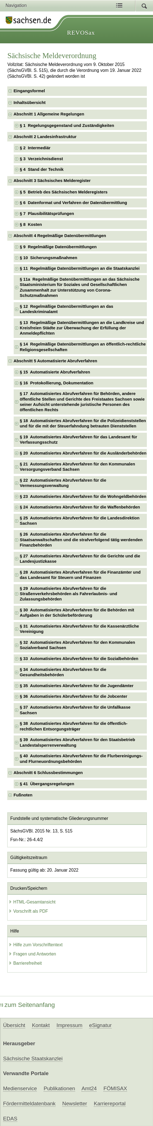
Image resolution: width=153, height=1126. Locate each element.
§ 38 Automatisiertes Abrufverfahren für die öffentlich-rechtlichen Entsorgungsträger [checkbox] (74, 726)
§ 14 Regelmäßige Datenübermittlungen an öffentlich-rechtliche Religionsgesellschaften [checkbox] (83, 347)
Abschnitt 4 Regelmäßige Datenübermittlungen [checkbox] (59, 235)
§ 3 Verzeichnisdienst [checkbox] (41, 159)
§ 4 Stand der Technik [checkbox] (42, 169)
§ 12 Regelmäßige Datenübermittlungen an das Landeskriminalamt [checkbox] (66, 309)
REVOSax (81, 32)
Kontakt (41, 1025)
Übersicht (14, 1025)
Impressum (69, 1025)
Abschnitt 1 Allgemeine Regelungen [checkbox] (48, 114)
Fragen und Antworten (32, 954)
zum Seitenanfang (27, 1004)
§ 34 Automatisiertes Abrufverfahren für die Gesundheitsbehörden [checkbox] (63, 672)
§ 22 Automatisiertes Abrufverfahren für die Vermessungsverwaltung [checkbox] (63, 483)
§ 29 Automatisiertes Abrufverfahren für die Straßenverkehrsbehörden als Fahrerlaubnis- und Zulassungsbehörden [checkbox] (68, 594)
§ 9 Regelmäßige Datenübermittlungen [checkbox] (58, 247)
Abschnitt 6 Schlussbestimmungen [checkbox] (48, 772)
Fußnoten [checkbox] (22, 795)
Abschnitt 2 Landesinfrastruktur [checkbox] (44, 136)
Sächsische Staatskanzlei (33, 1058)
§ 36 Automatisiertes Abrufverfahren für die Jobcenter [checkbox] (73, 696)
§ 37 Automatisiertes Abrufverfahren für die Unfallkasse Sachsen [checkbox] (75, 710)
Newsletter (74, 1103)
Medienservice (20, 1088)
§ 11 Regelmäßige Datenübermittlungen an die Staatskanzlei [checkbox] (80, 268)
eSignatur (100, 1025)
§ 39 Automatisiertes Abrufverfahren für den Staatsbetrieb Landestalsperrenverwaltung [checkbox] (77, 742)
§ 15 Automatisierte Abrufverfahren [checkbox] (55, 372)
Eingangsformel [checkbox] (29, 91)
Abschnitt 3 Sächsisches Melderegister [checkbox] (51, 180)
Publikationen (59, 1088)
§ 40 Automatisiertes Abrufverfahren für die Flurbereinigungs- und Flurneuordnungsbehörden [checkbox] (81, 758)
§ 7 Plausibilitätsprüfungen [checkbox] (47, 213)
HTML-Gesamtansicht (32, 902)
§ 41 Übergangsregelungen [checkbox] (47, 784)
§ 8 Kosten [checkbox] (31, 224)
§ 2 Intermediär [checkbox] (35, 148)
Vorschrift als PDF (28, 911)
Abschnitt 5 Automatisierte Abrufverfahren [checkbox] (55, 361)
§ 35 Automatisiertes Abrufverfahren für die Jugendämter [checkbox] (76, 685)
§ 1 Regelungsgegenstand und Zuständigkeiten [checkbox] (67, 125)
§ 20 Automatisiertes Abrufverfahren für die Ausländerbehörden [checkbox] (83, 453)
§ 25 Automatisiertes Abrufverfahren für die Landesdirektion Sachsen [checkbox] (80, 521)
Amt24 (89, 1088)
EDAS (10, 1119)
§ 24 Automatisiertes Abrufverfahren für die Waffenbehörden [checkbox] (80, 507)
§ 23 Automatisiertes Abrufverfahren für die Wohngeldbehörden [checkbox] (83, 496)
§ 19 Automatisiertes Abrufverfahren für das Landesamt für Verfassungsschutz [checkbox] (78, 439)
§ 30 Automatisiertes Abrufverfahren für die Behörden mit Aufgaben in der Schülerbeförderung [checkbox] (77, 613)
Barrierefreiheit (25, 963)
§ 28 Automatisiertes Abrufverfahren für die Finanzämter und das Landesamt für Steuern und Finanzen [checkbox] (80, 575)
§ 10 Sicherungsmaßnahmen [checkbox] (48, 258)
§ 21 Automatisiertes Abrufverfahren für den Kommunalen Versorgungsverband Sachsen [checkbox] (77, 467)
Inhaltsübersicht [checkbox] (29, 102)
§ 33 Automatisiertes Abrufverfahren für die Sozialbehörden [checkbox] (79, 658)
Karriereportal (110, 1103)
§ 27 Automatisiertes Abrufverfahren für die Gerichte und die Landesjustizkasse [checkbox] (80, 559)
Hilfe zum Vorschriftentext (36, 944)
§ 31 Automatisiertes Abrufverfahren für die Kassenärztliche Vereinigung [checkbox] (79, 629)
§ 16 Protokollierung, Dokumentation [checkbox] (57, 383)
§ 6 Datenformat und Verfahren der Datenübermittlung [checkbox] (73, 202)
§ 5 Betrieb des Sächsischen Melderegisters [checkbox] (63, 192)
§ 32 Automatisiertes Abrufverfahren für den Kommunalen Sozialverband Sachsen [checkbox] (77, 645)
